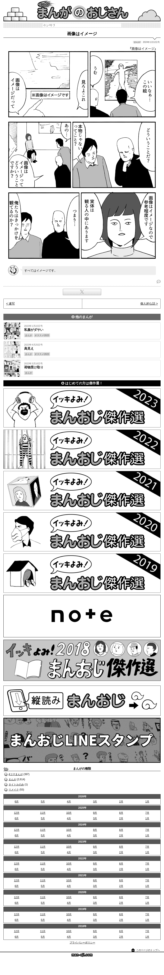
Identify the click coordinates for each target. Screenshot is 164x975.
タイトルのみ (16, 784)
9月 (95, 812)
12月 (16, 812)
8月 (121, 812)
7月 (147, 812)
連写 (12, 303)
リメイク (14, 789)
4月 (69, 801)
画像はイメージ (82, 33)
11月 (42, 812)
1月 (147, 801)
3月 (95, 801)
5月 (43, 801)
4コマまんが (16, 774)
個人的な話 (147, 303)
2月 (121, 801)
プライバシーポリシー (82, 942)
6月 (17, 801)
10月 (69, 812)
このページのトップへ (148, 950)
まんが (12, 779)
